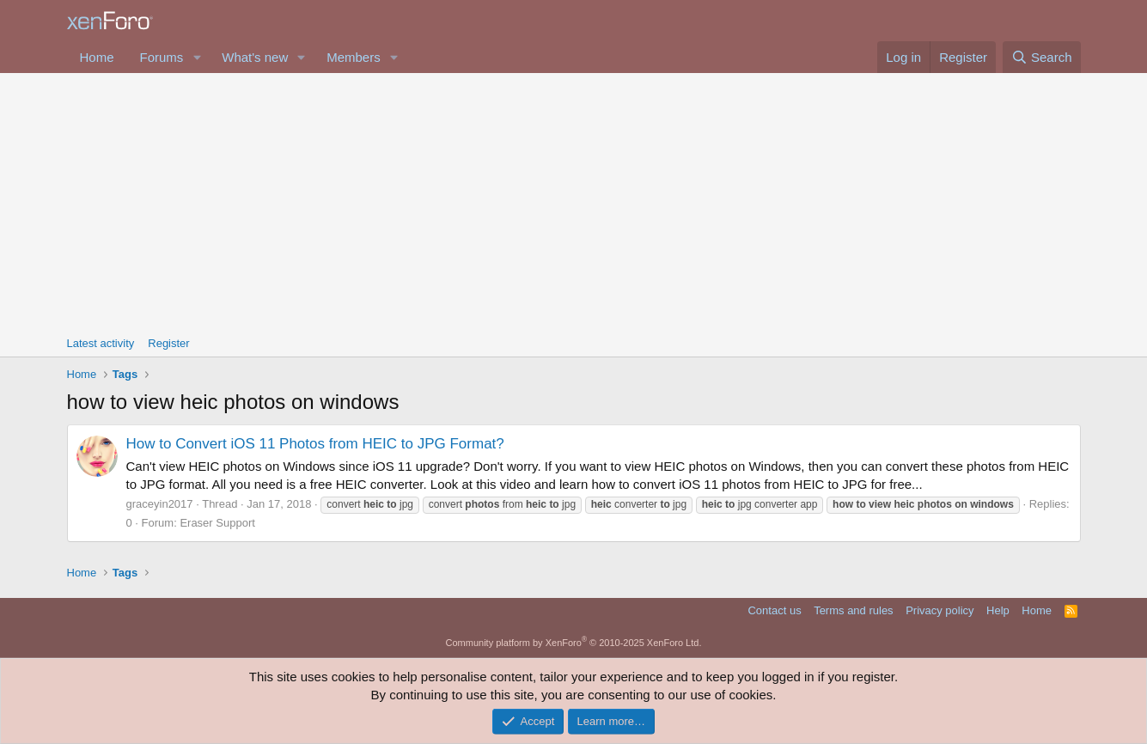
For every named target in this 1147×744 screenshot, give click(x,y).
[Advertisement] (573, 202)
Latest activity (101, 343)
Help (998, 610)
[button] (197, 57)
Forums (162, 57)
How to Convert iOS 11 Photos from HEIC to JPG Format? (315, 444)
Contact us (774, 610)
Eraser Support (217, 522)
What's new (255, 57)
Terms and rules (853, 610)
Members (353, 57)
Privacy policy (939, 610)
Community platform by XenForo (574, 642)
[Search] (1042, 57)
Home (97, 57)
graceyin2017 (159, 503)
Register (168, 343)
